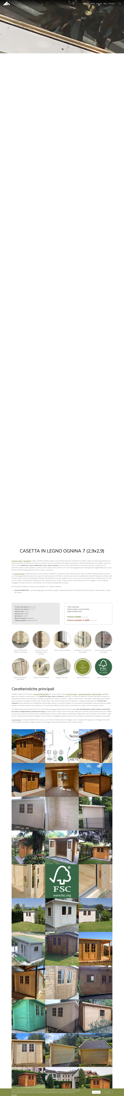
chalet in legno (100, 697)
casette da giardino (87, 697)
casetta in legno (19, 577)
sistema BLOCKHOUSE (42, 697)
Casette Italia (16, 723)
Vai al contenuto (62, 545)
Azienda (99, 5)
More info (14, 1095)
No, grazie (107, 1092)
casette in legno (73, 697)
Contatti (111, 5)
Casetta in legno (17, 564)
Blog (105, 5)
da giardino (28, 564)
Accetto (96, 1092)
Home (12, 5)
